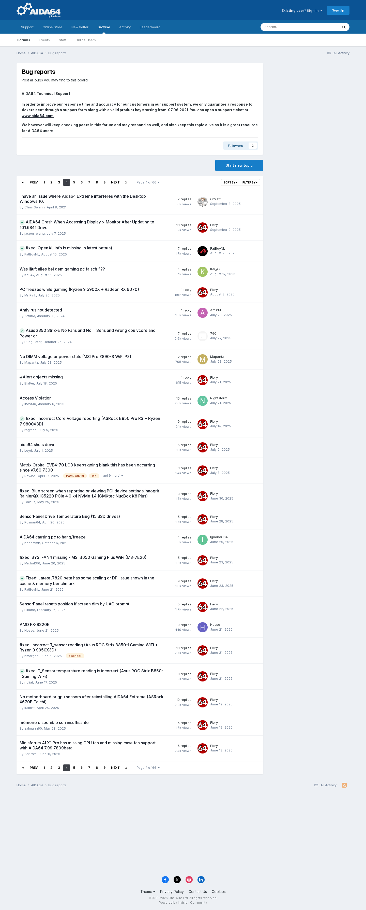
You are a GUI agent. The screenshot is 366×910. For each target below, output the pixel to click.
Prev (34, 182)
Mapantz (31, 362)
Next (115, 182)
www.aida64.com (38, 115)
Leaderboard (150, 27)
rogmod (30, 430)
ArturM (29, 316)
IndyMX (30, 404)
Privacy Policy (172, 891)
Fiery (214, 225)
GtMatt (215, 199)
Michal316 (32, 563)
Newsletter (79, 27)
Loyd (28, 450)
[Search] (286, 27)
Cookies (219, 891)
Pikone (29, 610)
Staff (62, 40)
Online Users (85, 40)
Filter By (249, 182)
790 (213, 333)
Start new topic (239, 165)
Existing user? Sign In (302, 10)
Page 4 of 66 (148, 182)
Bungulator (32, 342)
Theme (147, 891)
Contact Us (198, 891)
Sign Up (338, 10)
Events (44, 40)
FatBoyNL (31, 254)
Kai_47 (29, 275)
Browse (104, 29)
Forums (23, 40)
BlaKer (29, 383)
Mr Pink (30, 295)
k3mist (29, 708)
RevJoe (30, 476)
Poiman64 (32, 522)
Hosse (29, 630)
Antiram (30, 754)
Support (27, 27)
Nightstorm (218, 398)
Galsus (29, 502)
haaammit (32, 543)
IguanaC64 (219, 537)
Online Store (52, 27)
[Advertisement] (308, 97)
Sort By (230, 182)
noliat (28, 682)
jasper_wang (34, 233)
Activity (125, 27)
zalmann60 (33, 728)
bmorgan (31, 656)
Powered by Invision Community (183, 902)
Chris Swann (34, 207)
